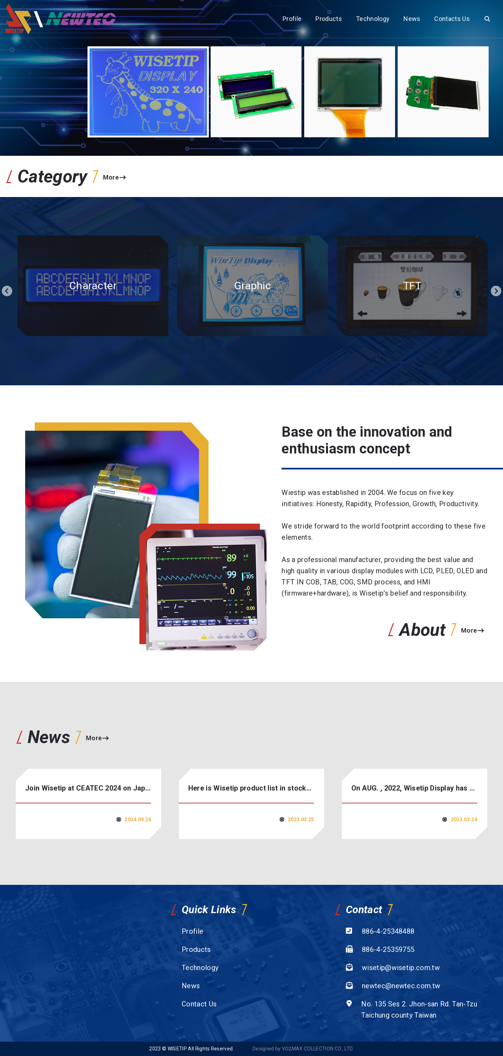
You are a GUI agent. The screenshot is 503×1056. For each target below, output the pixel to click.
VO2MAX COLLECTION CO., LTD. (318, 1048)
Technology (372, 18)
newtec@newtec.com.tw (401, 986)
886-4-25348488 (388, 931)
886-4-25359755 (388, 949)
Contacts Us (452, 18)
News (411, 18)
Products (328, 18)
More (114, 177)
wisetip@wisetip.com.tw (401, 967)
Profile (292, 18)
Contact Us (199, 1004)
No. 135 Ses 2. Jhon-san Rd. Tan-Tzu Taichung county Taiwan (419, 1009)
